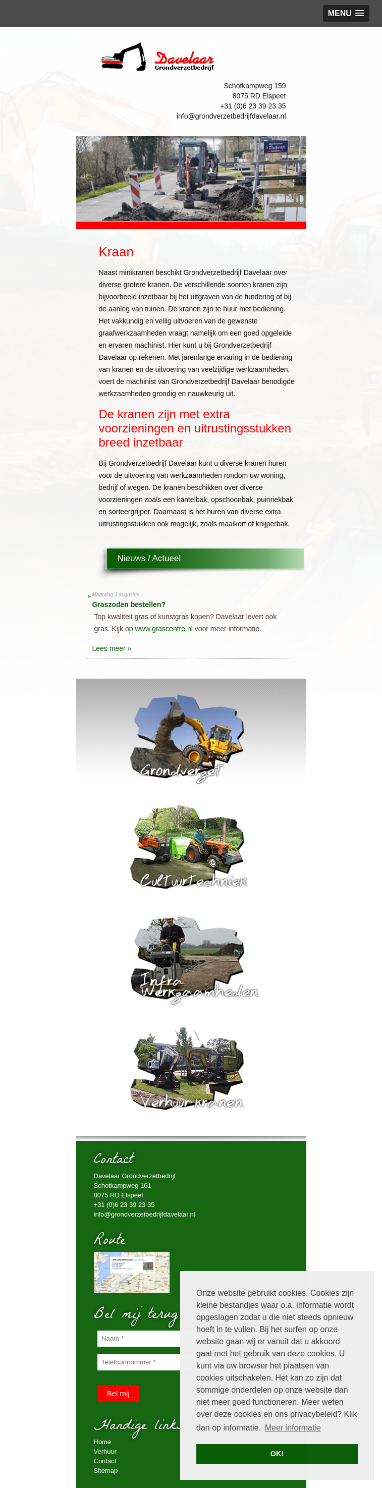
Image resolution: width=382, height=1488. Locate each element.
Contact (105, 1461)
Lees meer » (112, 648)
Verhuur (105, 1451)
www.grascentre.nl (163, 629)
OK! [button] (277, 1454)
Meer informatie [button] (293, 1427)
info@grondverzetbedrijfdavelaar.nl (231, 116)
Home (103, 1442)
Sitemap (106, 1470)
